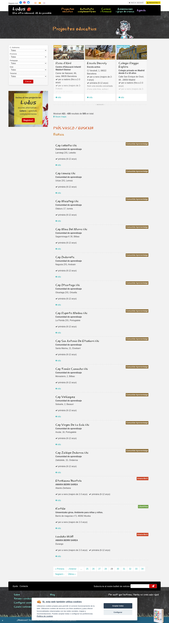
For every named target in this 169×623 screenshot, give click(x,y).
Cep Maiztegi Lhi (66, 201)
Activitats (87, 10)
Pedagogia (14, 60)
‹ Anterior (72, 569)
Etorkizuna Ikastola (68, 481)
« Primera (59, 569)
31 (124, 569)
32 (130, 569)
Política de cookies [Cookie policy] (45, 616)
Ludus (19, 9)
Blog (52, 594)
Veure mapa (59, 117)
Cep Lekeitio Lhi (66, 145)
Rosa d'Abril (63, 63)
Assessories (125, 10)
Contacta (24, 586)
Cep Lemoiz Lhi (65, 173)
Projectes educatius (75, 29)
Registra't (153, 3)
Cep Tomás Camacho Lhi (71, 369)
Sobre (17, 594)
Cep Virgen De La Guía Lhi (72, 425)
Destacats (100, 104)
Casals (23, 606)
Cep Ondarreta (64, 257)
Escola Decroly (97, 63)
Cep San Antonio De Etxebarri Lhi (77, 341)
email (134, 586)
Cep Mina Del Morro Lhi (71, 229)
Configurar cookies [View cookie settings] (24, 602)
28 (105, 569)
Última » (72, 574)
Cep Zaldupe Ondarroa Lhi (71, 453)
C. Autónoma (14, 47)
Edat (11, 67)
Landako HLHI (64, 537)
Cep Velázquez (65, 397)
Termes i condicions (24, 598)
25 (87, 569)
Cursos (106, 10)
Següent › (59, 574)
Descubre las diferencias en (30, 620)
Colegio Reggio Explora (129, 65)
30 (118, 569)
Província (13, 54)
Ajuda (15, 586)
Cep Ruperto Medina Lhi (71, 313)
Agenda (141, 10)
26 (93, 569)
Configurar (118, 612)
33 (136, 569)
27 (99, 569)
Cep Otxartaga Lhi (67, 285)
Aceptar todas (117, 606)
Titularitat (13, 73)
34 (142, 569)
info (58, 97)
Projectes (68, 10)
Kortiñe (60, 509)
